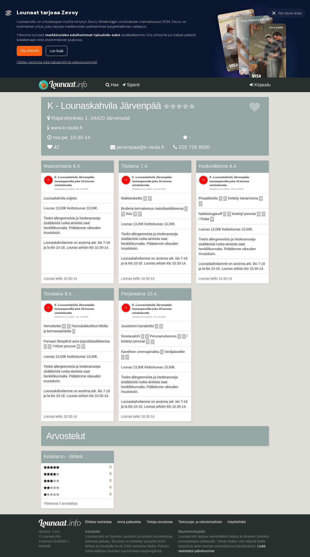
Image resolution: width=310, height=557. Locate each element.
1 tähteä (166, 106)
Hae (112, 84)
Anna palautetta (129, 522)
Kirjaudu (260, 84)
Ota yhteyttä (29, 51)
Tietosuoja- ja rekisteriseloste (200, 522)
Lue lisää (56, 51)
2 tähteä (169, 106)
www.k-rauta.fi (67, 127)
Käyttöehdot (237, 522)
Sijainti (131, 84)
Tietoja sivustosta (160, 522)
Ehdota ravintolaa (98, 522)
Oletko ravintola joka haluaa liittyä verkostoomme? (57, 62)
